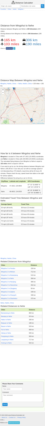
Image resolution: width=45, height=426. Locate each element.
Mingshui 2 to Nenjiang (8, 282)
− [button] (3, 92)
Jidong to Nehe (6, 333)
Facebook (9, 48)
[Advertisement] (22, 16)
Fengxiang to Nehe (7, 336)
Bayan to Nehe (6, 326)
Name (4, 386)
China (14, 83)
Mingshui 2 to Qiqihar (8, 292)
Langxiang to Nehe (7, 339)
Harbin (9, 83)
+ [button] (3, 90)
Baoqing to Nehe (6, 316)
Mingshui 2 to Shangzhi (8, 295)
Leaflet (33, 123)
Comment (5, 392)
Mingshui (3, 83)
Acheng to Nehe (6, 343)
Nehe (20, 83)
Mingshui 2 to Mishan (8, 272)
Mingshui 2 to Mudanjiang (9, 275)
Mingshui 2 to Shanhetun (9, 298)
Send (5, 404)
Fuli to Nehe (5, 329)
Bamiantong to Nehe (7, 313)
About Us (4, 417)
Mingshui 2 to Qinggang (9, 288)
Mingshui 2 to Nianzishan (9, 285)
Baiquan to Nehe (6, 323)
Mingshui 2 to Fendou (8, 268)
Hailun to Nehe (6, 319)
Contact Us (12, 417)
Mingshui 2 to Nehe (7, 278)
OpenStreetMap (40, 123)
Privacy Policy (21, 417)
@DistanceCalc (14, 422)
